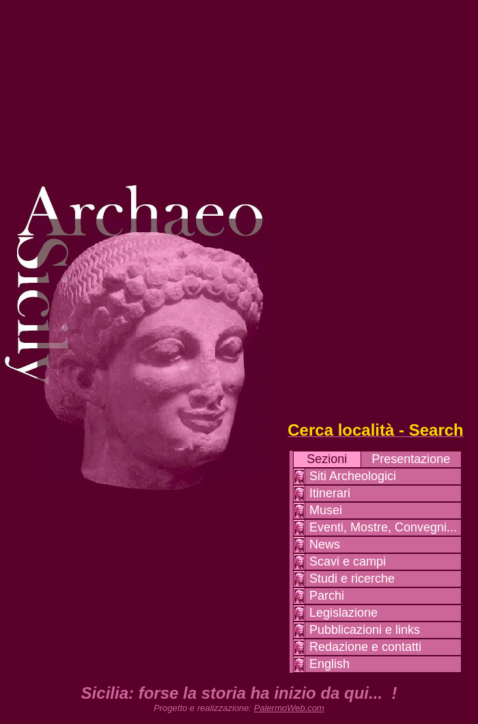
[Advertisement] (376, 205)
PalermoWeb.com (289, 708)
